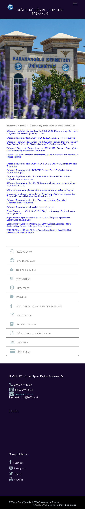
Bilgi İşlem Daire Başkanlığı (62, 505)
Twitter (15, 473)
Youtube (16, 479)
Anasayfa (12, 126)
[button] (42, 251)
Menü (23, 126)
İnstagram (17, 468)
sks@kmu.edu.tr (21, 393)
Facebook (16, 462)
